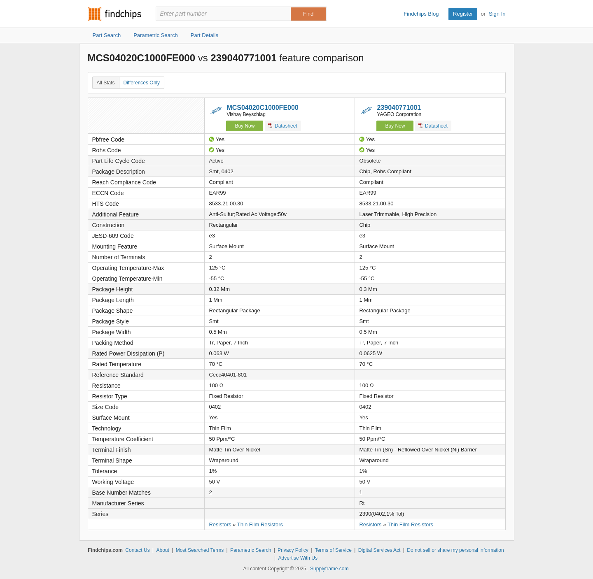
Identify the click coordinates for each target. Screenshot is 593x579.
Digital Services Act (379, 550)
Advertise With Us (298, 558)
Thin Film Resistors (260, 524)
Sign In (497, 14)
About (162, 550)
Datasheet (282, 126)
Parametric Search (250, 550)
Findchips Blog (421, 14)
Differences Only (142, 83)
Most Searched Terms (200, 550)
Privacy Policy (293, 550)
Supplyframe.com (329, 569)
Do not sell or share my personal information (455, 550)
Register (463, 14)
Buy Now (244, 126)
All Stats (106, 83)
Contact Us (137, 550)
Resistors (220, 524)
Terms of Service (333, 550)
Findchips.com (114, 14)
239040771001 (399, 107)
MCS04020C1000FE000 (262, 107)
